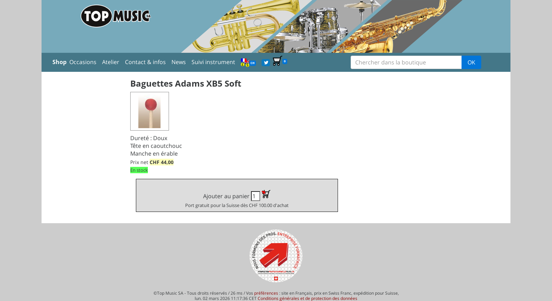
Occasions (82, 62)
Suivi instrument (213, 62)
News (178, 62)
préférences (266, 293)
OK (471, 62)
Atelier (110, 62)
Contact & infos (145, 62)
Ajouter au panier (237, 199)
